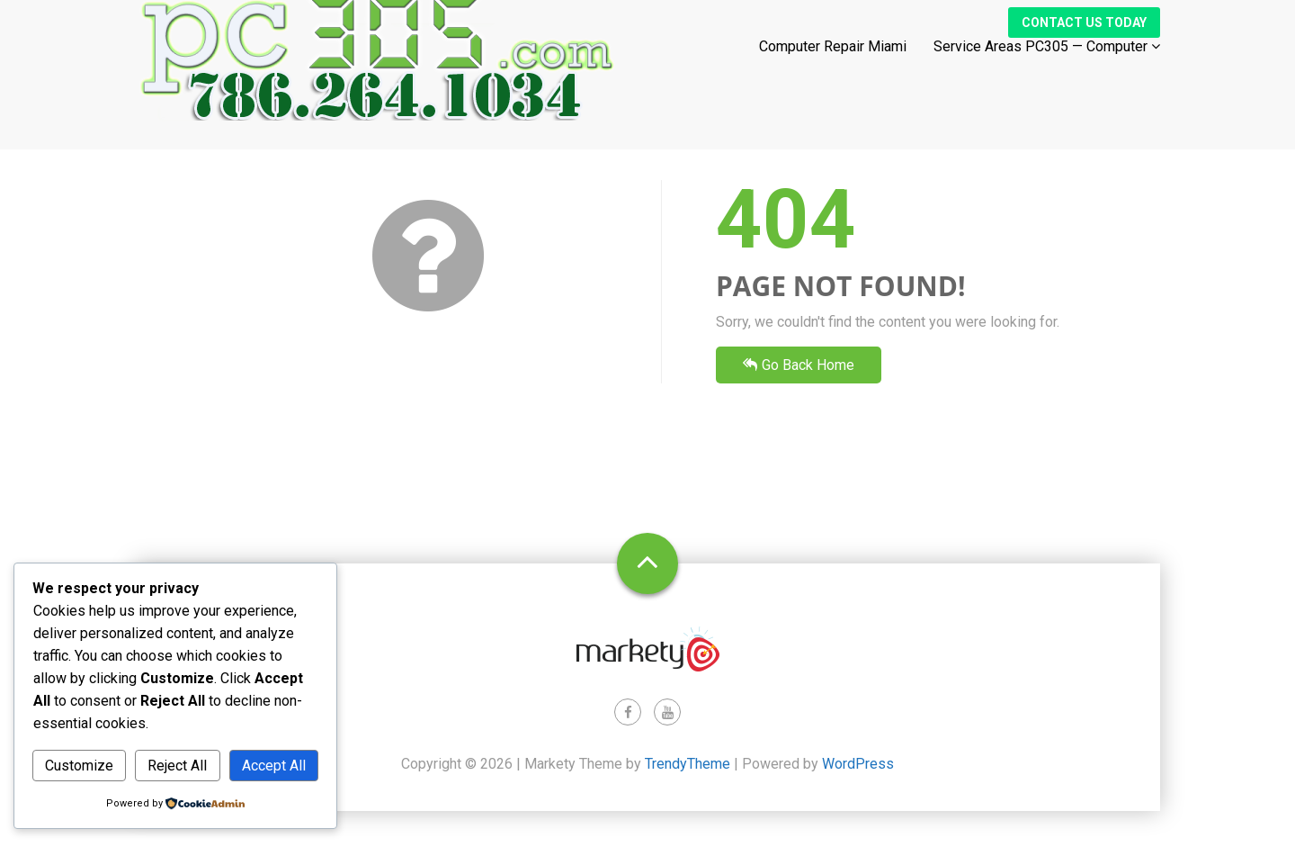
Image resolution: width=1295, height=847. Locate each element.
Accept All (274, 765)
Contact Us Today (1084, 39)
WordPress (858, 763)
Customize (79, 765)
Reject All (177, 765)
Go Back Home (798, 365)
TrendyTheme (687, 763)
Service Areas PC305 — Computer (1046, 62)
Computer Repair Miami (832, 62)
